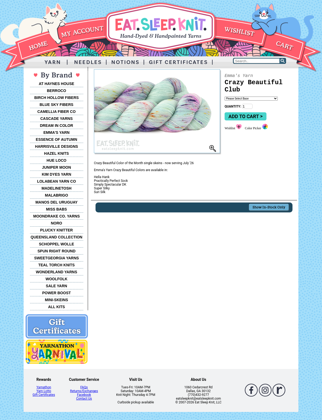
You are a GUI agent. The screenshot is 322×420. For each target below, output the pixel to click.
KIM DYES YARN (56, 174)
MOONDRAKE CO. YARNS (56, 216)
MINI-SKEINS (56, 300)
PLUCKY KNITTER (56, 230)
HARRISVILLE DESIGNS (56, 146)
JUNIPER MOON (56, 167)
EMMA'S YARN (56, 132)
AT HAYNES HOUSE (56, 84)
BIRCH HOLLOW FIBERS (56, 97)
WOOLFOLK (57, 279)
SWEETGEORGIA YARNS (56, 258)
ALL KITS (56, 307)
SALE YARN (56, 286)
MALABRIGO (56, 195)
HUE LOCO (57, 160)
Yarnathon (43, 387)
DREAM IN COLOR (56, 125)
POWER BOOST (56, 293)
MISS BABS (56, 209)
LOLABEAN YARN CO (56, 181)
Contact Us (84, 398)
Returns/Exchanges (84, 391)
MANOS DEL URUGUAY (56, 202)
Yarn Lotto (43, 391)
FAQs (84, 387)
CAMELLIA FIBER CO (56, 111)
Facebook (84, 395)
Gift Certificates (43, 395)
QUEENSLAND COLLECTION (56, 237)
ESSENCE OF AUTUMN (56, 139)
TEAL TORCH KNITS (56, 265)
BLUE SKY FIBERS (57, 104)
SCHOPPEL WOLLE (56, 244)
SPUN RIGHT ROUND (57, 251)
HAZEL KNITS (56, 153)
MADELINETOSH (57, 188)
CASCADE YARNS (56, 118)
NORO (56, 223)
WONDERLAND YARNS (56, 272)
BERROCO (56, 91)
